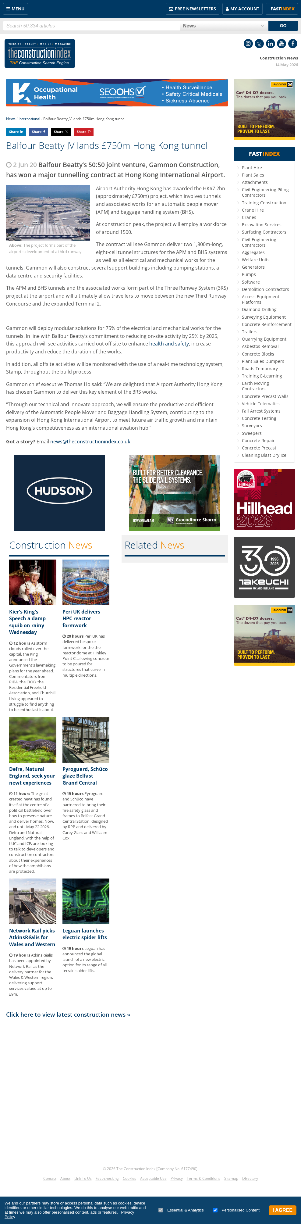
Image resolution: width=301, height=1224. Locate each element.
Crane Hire (253, 210)
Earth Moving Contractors (255, 386)
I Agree (282, 1210)
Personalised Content (236, 1210)
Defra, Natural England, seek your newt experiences (32, 776)
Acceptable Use (153, 1178)
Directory (250, 1178)
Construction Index (40, 53)
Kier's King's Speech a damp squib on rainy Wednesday (27, 621)
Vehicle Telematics (261, 403)
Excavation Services (262, 224)
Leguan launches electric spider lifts (84, 934)
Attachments (255, 182)
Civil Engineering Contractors (259, 242)
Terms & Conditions (203, 1178)
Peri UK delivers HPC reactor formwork (81, 618)
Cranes (249, 217)
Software (251, 282)
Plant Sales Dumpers (263, 361)
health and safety (169, 343)
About (65, 1178)
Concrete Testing (259, 418)
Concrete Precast (259, 448)
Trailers (249, 332)
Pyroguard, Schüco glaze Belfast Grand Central (85, 776)
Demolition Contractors (265, 289)
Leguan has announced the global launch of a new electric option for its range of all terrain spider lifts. (84, 959)
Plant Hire (252, 167)
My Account (244, 9)
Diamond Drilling (259, 309)
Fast (283, 9)
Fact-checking (107, 1178)
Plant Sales (253, 175)
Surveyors (252, 425)
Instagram (248, 43)
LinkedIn (270, 43)
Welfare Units (256, 260)
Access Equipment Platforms (260, 299)
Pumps (249, 274)
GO (283, 25)
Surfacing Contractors (264, 232)
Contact (49, 1178)
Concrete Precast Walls (265, 396)
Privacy (177, 1178)
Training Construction (264, 203)
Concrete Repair (258, 440)
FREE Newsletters (195, 9)
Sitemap (231, 1178)
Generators (253, 267)
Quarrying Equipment (264, 339)
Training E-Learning (262, 376)
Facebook (292, 43)
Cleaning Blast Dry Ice (264, 455)
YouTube (281, 43)
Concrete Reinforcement (267, 324)
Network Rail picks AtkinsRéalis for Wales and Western (32, 937)
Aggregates (253, 252)
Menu (18, 9)
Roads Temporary (260, 368)
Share (14, 131)
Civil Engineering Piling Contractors (265, 192)
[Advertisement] (117, 1089)
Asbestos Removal (260, 346)
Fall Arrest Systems (261, 411)
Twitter (259, 43)
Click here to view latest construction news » (68, 1014)
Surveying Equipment (264, 317)
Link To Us (83, 1178)
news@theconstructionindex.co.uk (90, 441)
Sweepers (252, 433)
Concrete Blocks (258, 354)
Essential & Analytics (181, 1210)
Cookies (129, 1178)
